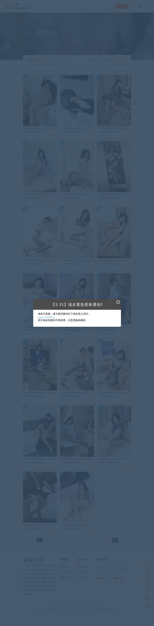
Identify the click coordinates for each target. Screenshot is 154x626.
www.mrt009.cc (46, 317)
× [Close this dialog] (118, 302)
